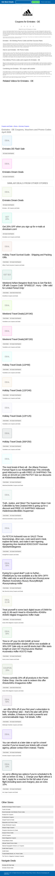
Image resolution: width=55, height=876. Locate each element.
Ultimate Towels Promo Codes (9, 843)
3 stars (27, 26)
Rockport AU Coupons (7, 814)
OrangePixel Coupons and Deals (10, 554)
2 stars (24, 26)
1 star (21, 26)
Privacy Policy (29, 872)
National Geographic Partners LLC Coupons (13, 845)
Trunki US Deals (6, 809)
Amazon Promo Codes (7, 832)
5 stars (33, 26)
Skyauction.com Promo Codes (9, 822)
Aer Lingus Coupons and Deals (10, 792)
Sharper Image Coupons (8, 827)
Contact (23, 872)
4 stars (30, 26)
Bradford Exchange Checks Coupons (11, 806)
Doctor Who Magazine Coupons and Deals (13, 622)
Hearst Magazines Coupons (9, 838)
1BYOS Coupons (6, 835)
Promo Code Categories (7, 4)
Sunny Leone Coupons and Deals (10, 659)
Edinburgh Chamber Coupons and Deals (12, 724)
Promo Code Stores (46, 2)
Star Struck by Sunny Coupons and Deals (12, 591)
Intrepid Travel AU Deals (8, 819)
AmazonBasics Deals (7, 840)
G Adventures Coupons (8, 817)
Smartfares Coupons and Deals (10, 295)
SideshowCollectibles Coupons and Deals (12, 485)
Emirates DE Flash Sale (8, 865)
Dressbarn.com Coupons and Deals (11, 237)
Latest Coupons (18, 4)
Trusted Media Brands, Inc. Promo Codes (12, 853)
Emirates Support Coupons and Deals (11, 755)
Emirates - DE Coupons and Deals (10, 208)
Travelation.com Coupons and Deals (11, 321)
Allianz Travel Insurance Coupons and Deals (13, 265)
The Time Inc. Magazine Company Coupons (13, 856)
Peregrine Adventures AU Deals (10, 830)
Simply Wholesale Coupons (9, 825)
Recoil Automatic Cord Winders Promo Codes (13, 812)
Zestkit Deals (5, 851)
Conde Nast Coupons (7, 848)
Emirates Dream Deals (7, 867)
